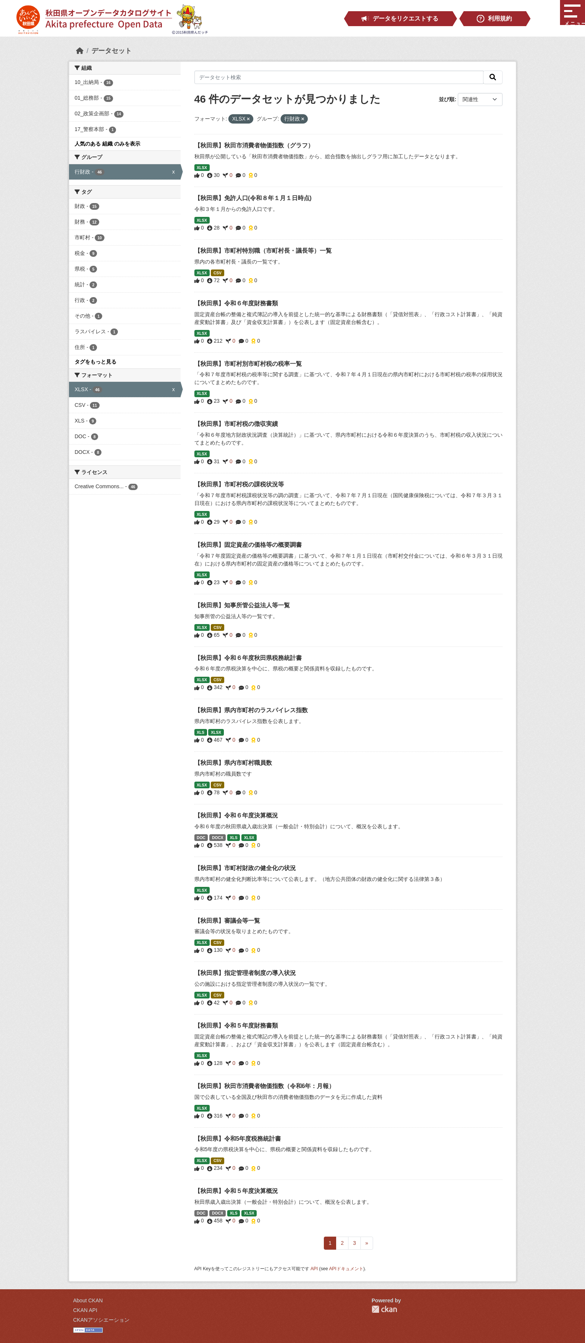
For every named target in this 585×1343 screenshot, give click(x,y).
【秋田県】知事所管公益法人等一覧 (242, 605)
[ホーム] (80, 50)
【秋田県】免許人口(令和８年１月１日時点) (253, 198)
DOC (201, 837)
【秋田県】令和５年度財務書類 (236, 1025)
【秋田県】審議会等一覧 (227, 920)
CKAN (384, 1309)
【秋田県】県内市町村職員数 (233, 763)
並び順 (446, 99)
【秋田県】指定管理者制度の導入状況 (245, 973)
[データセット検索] (339, 77)
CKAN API (85, 1310)
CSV (217, 273)
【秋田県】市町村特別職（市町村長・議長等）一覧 (263, 250)
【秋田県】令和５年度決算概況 (236, 1191)
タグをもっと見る (95, 362)
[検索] (493, 77)
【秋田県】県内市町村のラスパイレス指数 (251, 710)
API (314, 1268)
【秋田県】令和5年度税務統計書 (237, 1138)
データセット (111, 50)
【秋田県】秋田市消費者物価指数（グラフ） (254, 145)
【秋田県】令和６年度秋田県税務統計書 (248, 658)
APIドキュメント (346, 1268)
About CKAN (88, 1300)
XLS (200, 732)
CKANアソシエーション (101, 1320)
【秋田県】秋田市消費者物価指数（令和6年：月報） (264, 1086)
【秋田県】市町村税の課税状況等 (239, 484)
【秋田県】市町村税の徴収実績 (236, 424)
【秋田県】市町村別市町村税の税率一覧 (248, 364)
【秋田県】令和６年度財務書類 (236, 303)
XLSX (202, 167)
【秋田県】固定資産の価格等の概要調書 (248, 545)
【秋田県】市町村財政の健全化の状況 (245, 868)
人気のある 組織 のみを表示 (107, 144)
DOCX (217, 837)
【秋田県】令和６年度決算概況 (236, 815)
